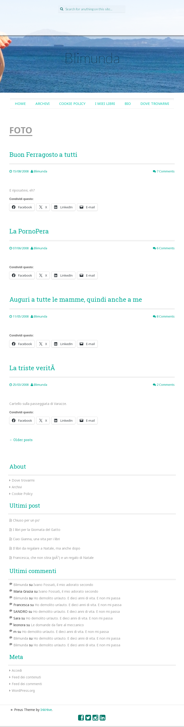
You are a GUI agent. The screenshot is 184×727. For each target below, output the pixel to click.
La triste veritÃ (33, 368)
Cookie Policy (72, 103)
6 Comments (164, 248)
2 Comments (164, 384)
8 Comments (164, 316)
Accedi (17, 670)
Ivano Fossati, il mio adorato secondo (63, 584)
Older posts (21, 439)
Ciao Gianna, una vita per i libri (36, 539)
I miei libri (105, 103)
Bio (128, 103)
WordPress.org (23, 690)
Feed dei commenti (27, 684)
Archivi (42, 103)
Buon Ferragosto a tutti (43, 154)
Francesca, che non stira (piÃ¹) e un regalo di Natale (53, 557)
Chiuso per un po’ (26, 520)
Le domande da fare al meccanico (57, 625)
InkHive (46, 709)
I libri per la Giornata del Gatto (36, 529)
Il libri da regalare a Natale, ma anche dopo (46, 548)
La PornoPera (29, 231)
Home (20, 103)
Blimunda (92, 57)
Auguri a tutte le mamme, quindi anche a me (75, 299)
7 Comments (164, 171)
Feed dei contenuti (26, 677)
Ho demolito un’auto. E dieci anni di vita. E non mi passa (77, 598)
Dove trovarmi (154, 103)
